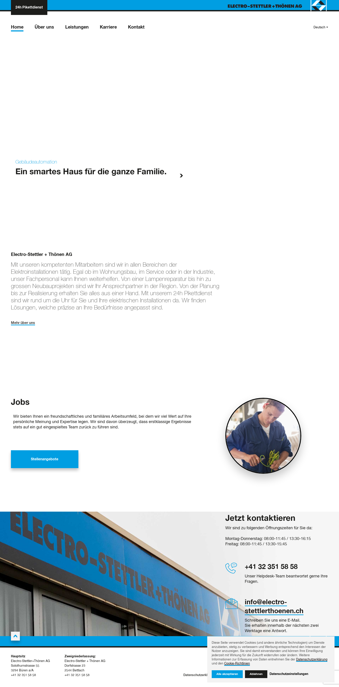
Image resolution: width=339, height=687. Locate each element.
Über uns (44, 28)
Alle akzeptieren (227, 674)
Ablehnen (256, 674)
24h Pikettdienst (29, 8)
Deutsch (319, 28)
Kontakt (136, 28)
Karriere (108, 28)
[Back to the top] (15, 638)
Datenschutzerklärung (199, 677)
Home (17, 28)
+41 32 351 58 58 (271, 569)
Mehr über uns (23, 324)
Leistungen (77, 28)
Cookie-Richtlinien (237, 663)
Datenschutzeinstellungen (289, 674)
